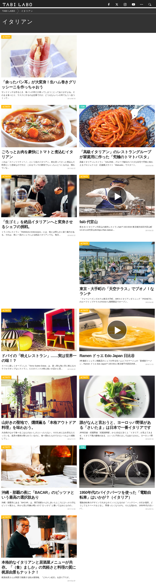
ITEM (83, 108)
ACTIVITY (6, 38)
